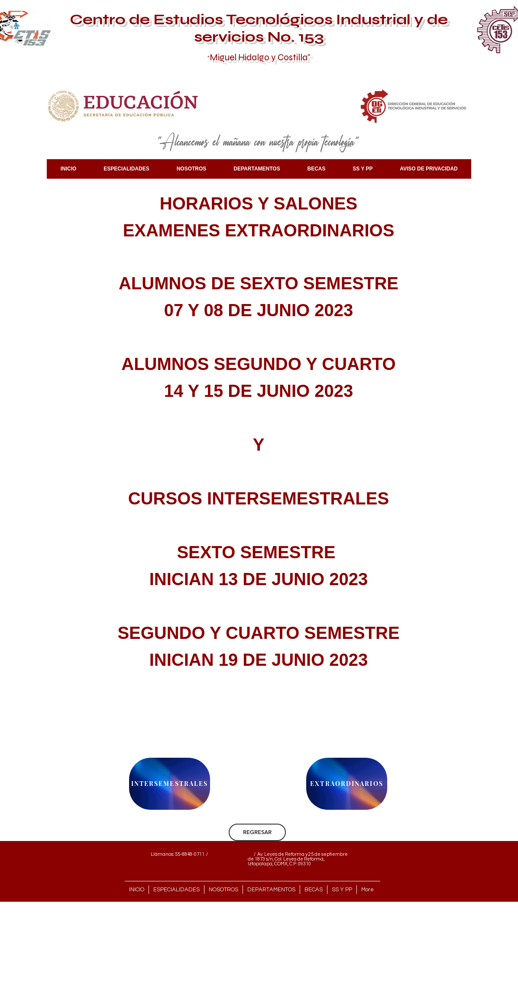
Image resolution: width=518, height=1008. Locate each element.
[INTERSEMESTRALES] (169, 784)
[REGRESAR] (257, 832)
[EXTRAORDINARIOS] (346, 784)
